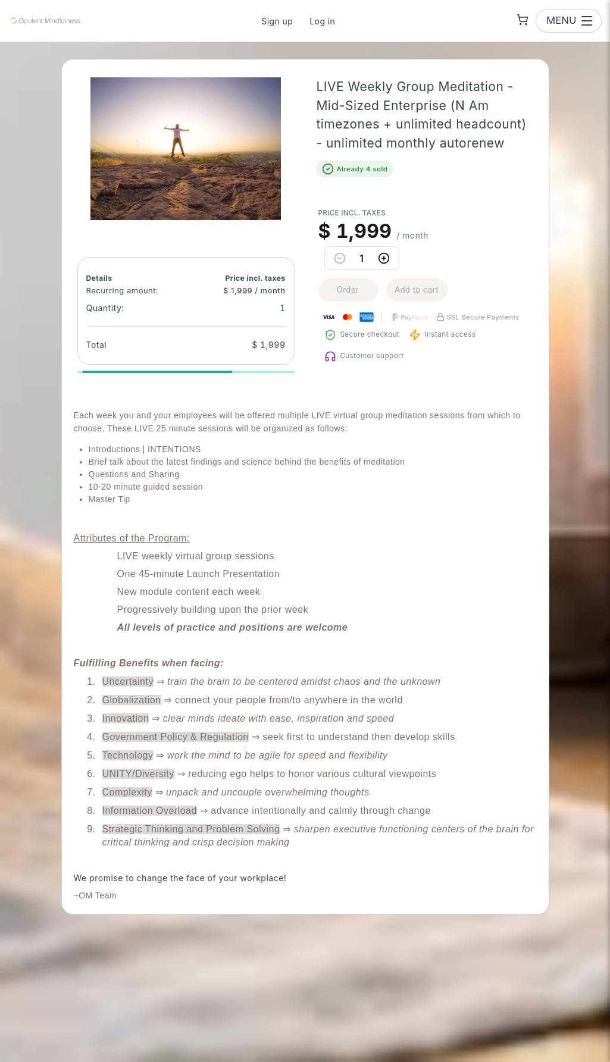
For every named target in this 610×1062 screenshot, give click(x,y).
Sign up (277, 21)
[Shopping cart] (522, 20)
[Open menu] (568, 20)
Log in (322, 21)
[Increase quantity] (384, 258)
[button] (185, 148)
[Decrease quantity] (340, 258)
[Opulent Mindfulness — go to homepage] (44, 21)
